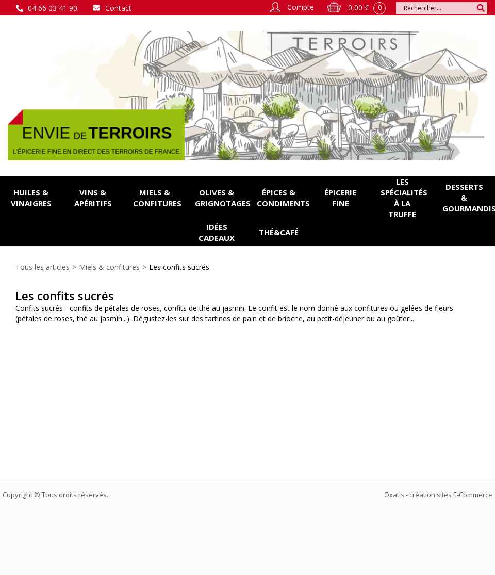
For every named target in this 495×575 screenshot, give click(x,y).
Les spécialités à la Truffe (404, 197)
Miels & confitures (157, 197)
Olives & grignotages (221, 197)
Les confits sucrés (179, 267)
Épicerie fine (340, 197)
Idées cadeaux (217, 232)
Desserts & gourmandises (468, 197)
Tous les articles (42, 267)
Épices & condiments (283, 197)
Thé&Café (279, 232)
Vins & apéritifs (93, 197)
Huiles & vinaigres (31, 197)
